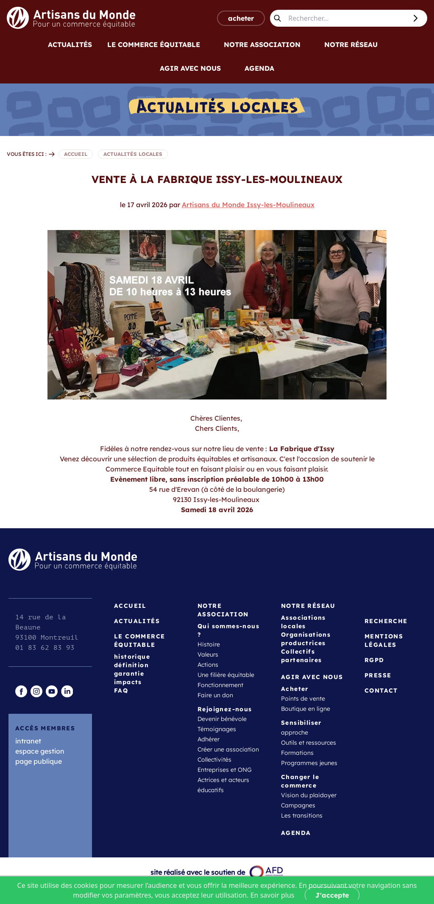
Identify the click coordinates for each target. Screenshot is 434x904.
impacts (128, 682)
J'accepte (332, 895)
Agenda (259, 68)
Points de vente (303, 698)
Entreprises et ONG (225, 770)
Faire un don (215, 695)
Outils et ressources (308, 742)
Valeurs (208, 654)
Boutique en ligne (305, 709)
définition (131, 665)
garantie (129, 673)
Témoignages (217, 729)
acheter (241, 18)
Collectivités (214, 759)
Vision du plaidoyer (309, 795)
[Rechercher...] (345, 18)
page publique (38, 761)
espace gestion (39, 751)
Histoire (209, 644)
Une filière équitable (226, 675)
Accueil (130, 606)
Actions (208, 664)
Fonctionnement (220, 685)
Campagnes (298, 805)
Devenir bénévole (222, 719)
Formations (297, 753)
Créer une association (228, 749)
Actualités (70, 44)
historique (132, 656)
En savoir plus (272, 895)
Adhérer (209, 739)
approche (294, 732)
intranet (28, 741)
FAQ (121, 690)
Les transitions (302, 815)
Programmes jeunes (309, 763)
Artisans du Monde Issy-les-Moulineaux (248, 204)
